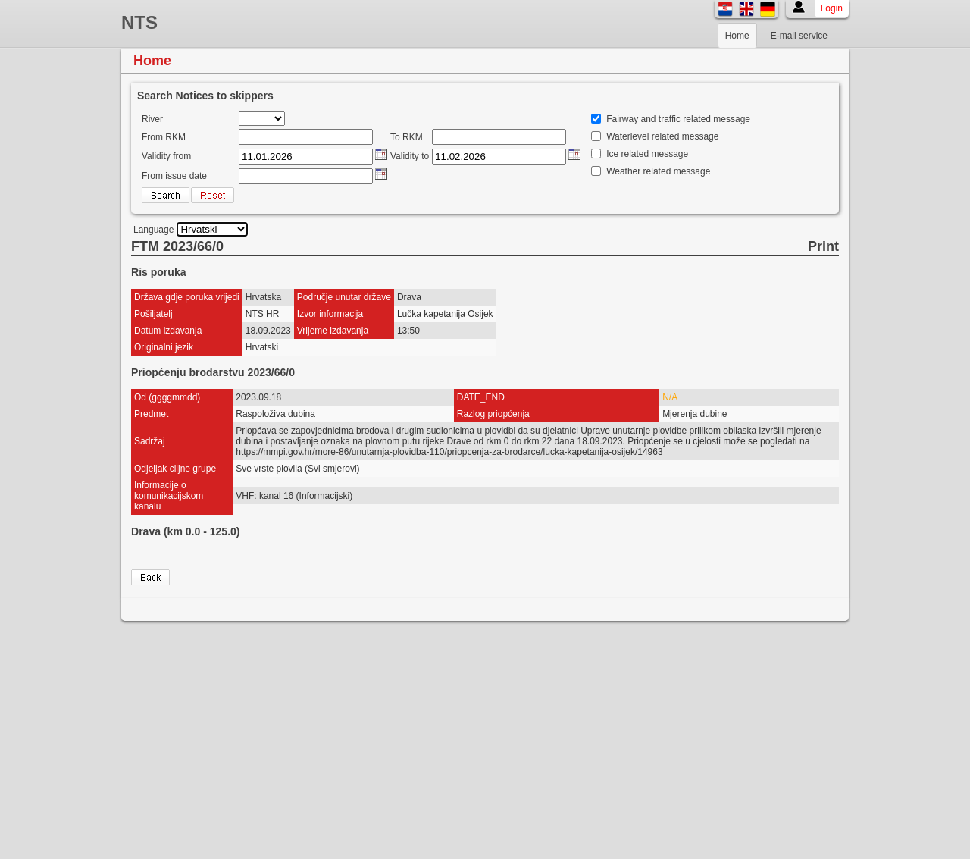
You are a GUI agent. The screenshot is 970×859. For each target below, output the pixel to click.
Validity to (409, 156)
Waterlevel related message (662, 136)
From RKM (164, 137)
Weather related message (658, 171)
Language (153, 229)
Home (737, 35)
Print (823, 246)
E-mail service (799, 35)
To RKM (406, 137)
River (152, 119)
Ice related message (647, 154)
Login (832, 8)
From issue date (174, 176)
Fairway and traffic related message (678, 119)
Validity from (166, 156)
